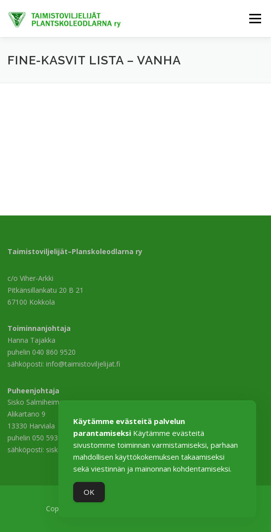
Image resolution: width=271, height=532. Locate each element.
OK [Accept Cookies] (89, 492)
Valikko (255, 18)
